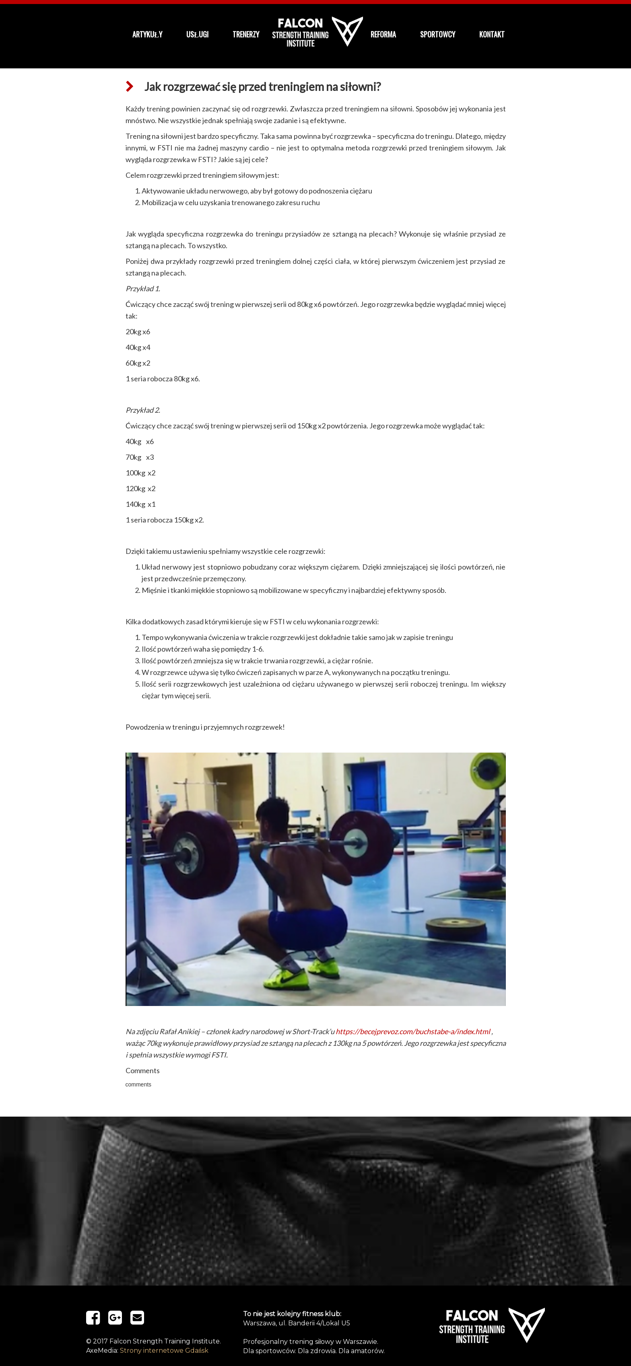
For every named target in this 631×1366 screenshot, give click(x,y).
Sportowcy (437, 34)
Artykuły (147, 34)
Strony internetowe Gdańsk (164, 1350)
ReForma (383, 34)
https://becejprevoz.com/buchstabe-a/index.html (413, 1031)
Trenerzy (246, 34)
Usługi (197, 34)
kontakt (492, 34)
